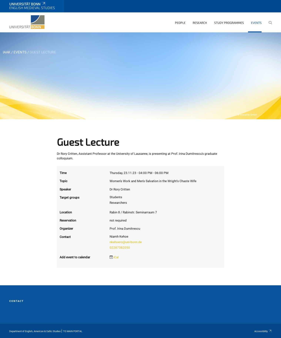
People (180, 22)
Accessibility (263, 331)
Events (256, 22)
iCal (116, 257)
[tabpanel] (140, 75)
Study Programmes (229, 22)
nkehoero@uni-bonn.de (126, 242)
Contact (16, 301)
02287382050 (120, 247)
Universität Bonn (27, 4)
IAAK (6, 52)
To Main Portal (72, 331)
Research (200, 22)
